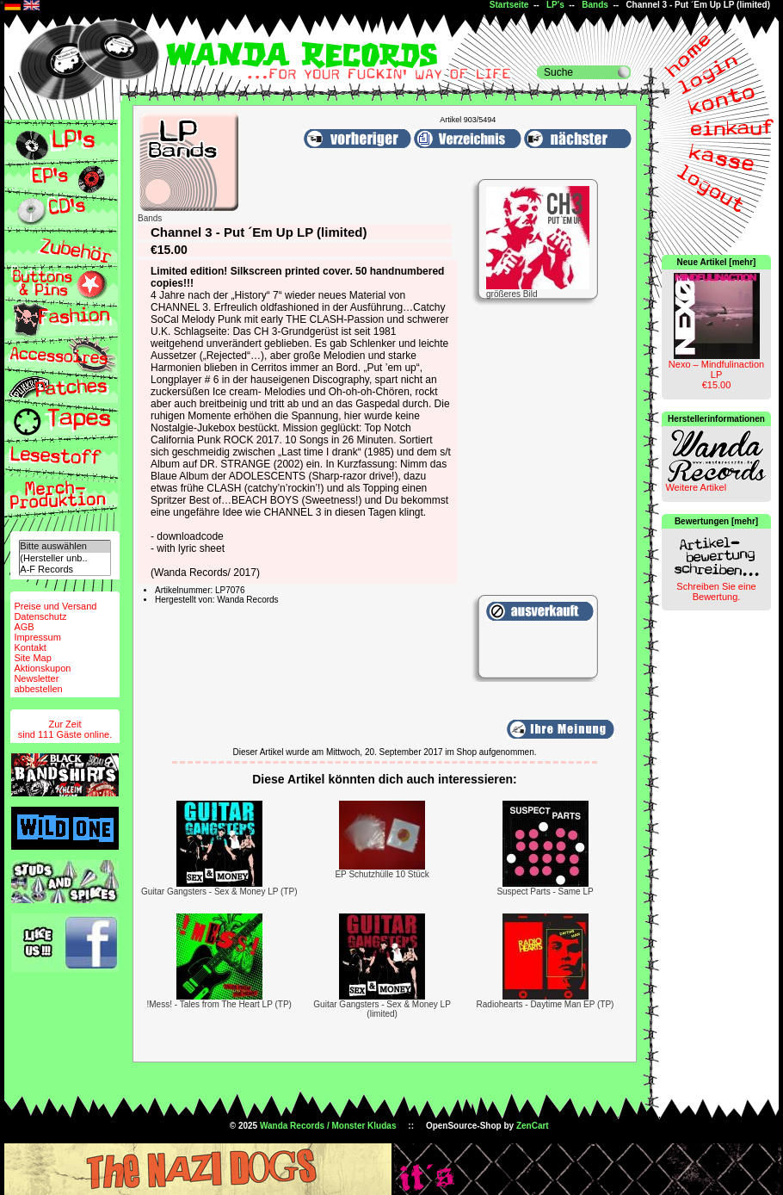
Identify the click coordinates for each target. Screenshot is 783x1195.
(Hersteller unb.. (64, 558)
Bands (595, 4)
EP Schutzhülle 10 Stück (381, 874)
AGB (24, 627)
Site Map (32, 658)
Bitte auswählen (64, 546)
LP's (555, 4)
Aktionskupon (42, 668)
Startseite (509, 4)
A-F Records (64, 569)
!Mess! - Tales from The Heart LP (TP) (219, 1004)
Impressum (37, 637)
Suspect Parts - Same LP (544, 891)
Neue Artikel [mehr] (716, 262)
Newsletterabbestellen (38, 683)
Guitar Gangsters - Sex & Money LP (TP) (219, 891)
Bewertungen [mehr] (716, 521)
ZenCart (532, 1125)
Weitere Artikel (695, 487)
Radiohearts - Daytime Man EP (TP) (545, 1004)
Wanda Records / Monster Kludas (328, 1125)
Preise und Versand (55, 606)
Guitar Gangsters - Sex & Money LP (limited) (382, 1009)
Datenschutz (40, 616)
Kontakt (30, 647)
